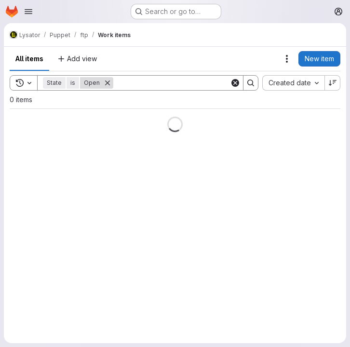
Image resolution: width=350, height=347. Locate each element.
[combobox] (293, 83)
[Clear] (235, 83)
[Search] (173, 83)
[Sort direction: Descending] (332, 83)
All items (29, 58)
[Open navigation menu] (28, 11)
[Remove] (107, 83)
